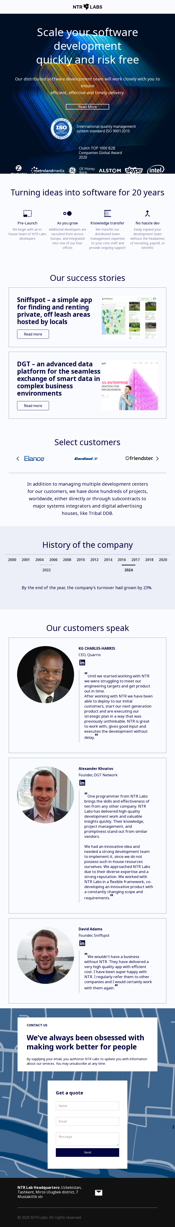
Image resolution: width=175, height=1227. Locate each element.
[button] (18, 459)
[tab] (12, 559)
